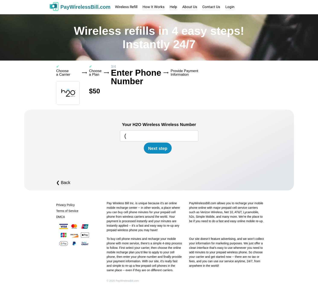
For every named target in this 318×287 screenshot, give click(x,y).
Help (173, 7)
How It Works (154, 7)
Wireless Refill (126, 7)
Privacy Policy (65, 205)
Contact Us (211, 7)
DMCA (60, 217)
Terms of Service (67, 211)
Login (229, 7)
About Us (189, 7)
